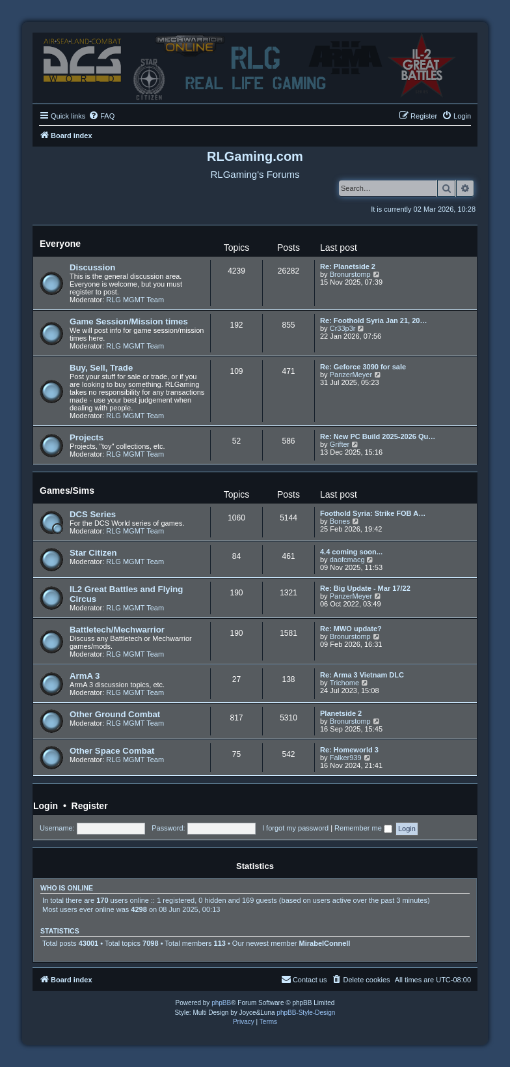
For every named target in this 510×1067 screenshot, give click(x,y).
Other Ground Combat (115, 714)
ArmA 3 (85, 676)
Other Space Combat (112, 751)
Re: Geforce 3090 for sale (363, 367)
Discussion (92, 267)
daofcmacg (347, 559)
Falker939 (346, 757)
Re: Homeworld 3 (349, 750)
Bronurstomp (350, 274)
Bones (340, 521)
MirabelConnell (325, 943)
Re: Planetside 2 (347, 266)
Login (45, 805)
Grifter (340, 444)
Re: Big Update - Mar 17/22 (365, 588)
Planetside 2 (341, 713)
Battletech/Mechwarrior (117, 629)
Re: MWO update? (351, 629)
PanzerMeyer (351, 374)
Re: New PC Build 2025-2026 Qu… (377, 436)
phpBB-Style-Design (305, 1012)
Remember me (363, 828)
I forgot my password (295, 828)
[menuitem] (101, 116)
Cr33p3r (343, 328)
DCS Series (93, 514)
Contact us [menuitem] (304, 979)
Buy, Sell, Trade (101, 368)
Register (90, 805)
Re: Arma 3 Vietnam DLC (362, 675)
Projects (86, 437)
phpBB (221, 1002)
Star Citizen (93, 553)
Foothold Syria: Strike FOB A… (372, 513)
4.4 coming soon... (351, 552)
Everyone (60, 243)
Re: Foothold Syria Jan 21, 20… (373, 320)
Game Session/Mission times (129, 321)
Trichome (344, 683)
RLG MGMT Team (135, 300)
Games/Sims (67, 490)
